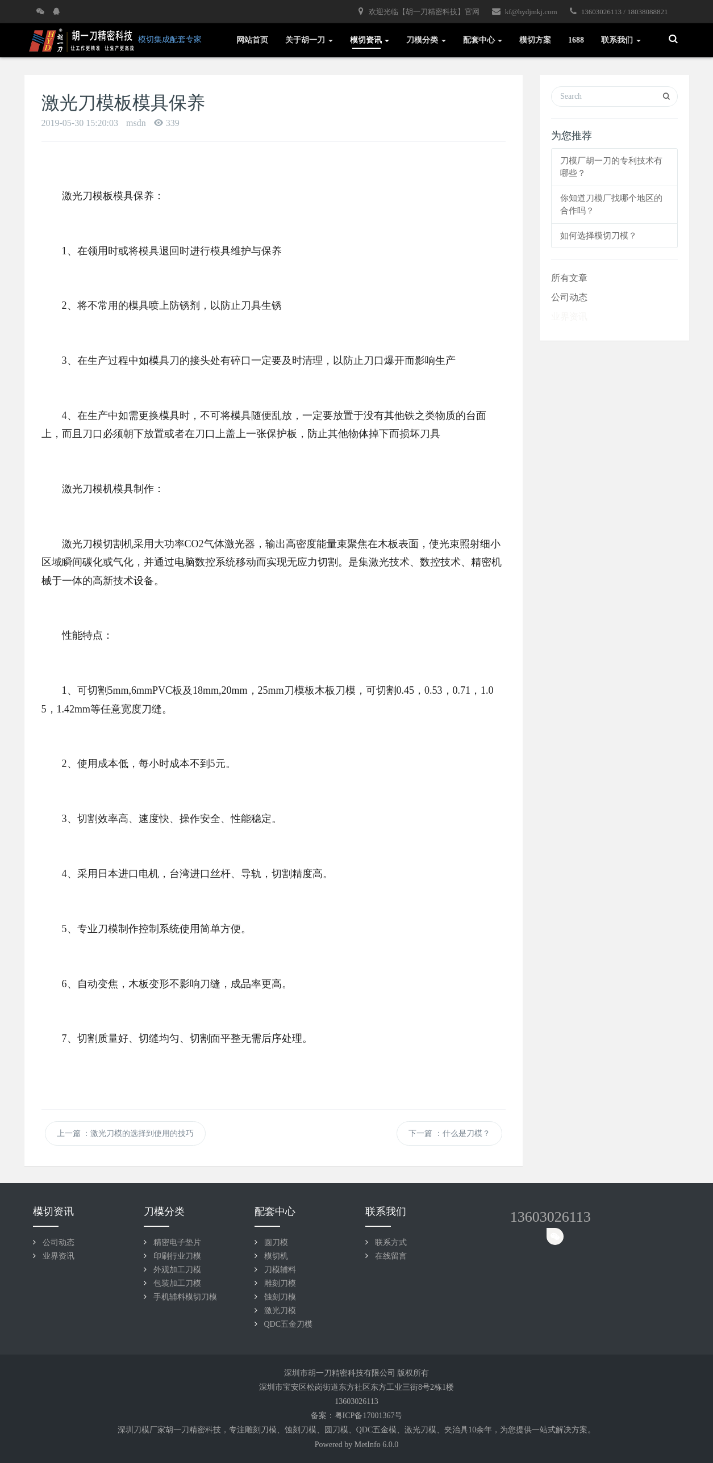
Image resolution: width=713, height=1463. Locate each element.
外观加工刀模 (177, 1269)
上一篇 (125, 1133)
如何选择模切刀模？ (598, 235)
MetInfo (368, 1444)
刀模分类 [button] (426, 40)
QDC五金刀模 (288, 1324)
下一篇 (449, 1133)
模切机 (276, 1256)
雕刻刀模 (280, 1283)
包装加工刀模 (177, 1283)
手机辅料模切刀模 (185, 1297)
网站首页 (252, 40)
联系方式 (391, 1242)
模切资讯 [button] (370, 40)
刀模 (269, 1430)
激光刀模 (280, 1310)
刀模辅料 (280, 1269)
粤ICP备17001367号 (369, 1415)
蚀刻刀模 (280, 1297)
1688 (576, 40)
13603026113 (550, 1217)
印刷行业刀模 (177, 1256)
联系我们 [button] (621, 40)
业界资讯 (569, 316)
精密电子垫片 (177, 1242)
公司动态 (569, 297)
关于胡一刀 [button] (309, 40)
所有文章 (569, 278)
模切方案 (535, 40)
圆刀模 (276, 1242)
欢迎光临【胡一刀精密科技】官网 (418, 11)
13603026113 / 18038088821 (619, 11)
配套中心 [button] (483, 40)
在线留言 (391, 1256)
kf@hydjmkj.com (524, 11)
